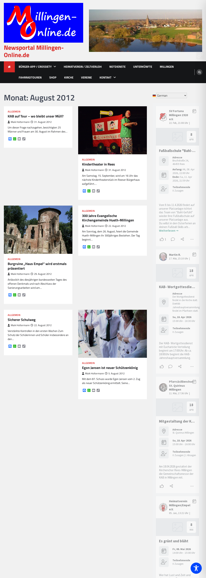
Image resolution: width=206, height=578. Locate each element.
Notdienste (117, 66)
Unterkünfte (142, 66)
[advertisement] (145, 30)
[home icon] (9, 66)
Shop (52, 77)
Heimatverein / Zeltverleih (83, 66)
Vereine (86, 77)
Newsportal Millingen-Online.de (34, 51)
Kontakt (105, 77)
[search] (199, 72)
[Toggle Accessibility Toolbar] (196, 568)
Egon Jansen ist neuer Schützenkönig (110, 367)
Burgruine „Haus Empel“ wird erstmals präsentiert (37, 266)
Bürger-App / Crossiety (35, 66)
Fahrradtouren (30, 77)
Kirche (68, 77)
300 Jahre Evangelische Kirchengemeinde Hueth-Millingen (108, 218)
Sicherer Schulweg (22, 319)
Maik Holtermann (19, 122)
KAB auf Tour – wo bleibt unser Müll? (36, 116)
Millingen (167, 66)
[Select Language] (171, 95)
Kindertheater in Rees (98, 164)
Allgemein (14, 111)
